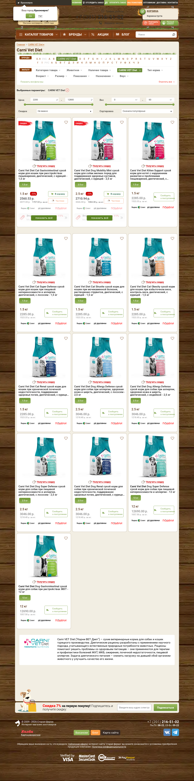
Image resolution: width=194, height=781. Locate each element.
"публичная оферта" (78, 759)
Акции (103, 34)
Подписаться (165, 722)
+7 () (100, 17)
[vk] (166, 747)
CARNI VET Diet (56, 90)
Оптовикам (149, 3)
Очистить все (165, 82)
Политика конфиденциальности (109, 761)
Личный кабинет (170, 23)
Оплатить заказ (117, 3)
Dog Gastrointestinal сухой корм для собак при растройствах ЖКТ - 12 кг (43, 604)
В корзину (60, 194)
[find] (174, 34)
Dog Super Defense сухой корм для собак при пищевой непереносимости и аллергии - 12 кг (152, 504)
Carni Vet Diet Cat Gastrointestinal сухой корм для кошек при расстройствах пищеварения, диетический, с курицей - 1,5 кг (42, 174)
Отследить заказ (95, 3)
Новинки (76, 3)
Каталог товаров (39, 34)
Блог (126, 34)
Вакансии (81, 747)
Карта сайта (111, 747)
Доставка (161, 3)
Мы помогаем (134, 3)
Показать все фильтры (32, 82)
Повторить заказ (153, 23)
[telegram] (175, 747)
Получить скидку (46, 166)
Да (30, 15)
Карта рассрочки (30, 749)
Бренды (75, 34)
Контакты (173, 3)
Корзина (152, 11)
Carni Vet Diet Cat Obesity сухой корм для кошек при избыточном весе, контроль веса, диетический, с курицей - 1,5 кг (152, 305)
